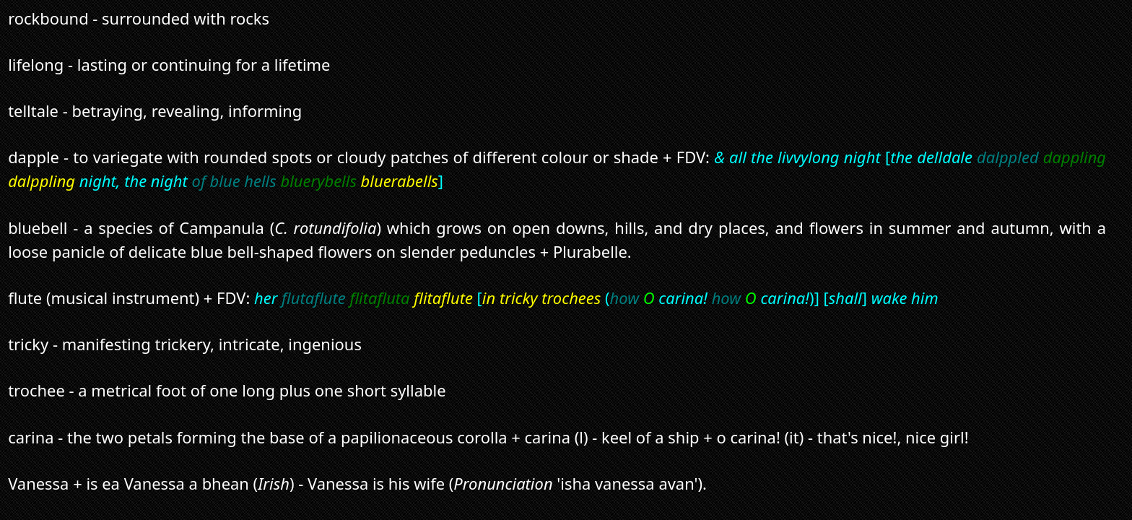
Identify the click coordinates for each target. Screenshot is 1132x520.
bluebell (37, 227)
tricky (28, 344)
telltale (33, 110)
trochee (36, 390)
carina (30, 437)
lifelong (36, 64)
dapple (33, 157)
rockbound (48, 18)
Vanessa (38, 483)
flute (25, 297)
